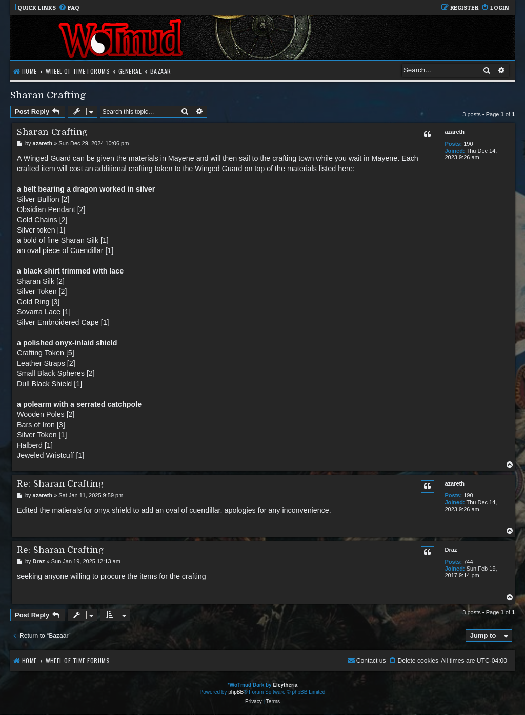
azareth (455, 132)
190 (468, 144)
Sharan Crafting (48, 95)
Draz (451, 549)
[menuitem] (68, 8)
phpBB (236, 692)
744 (468, 562)
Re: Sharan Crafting (60, 484)
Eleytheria (285, 685)
